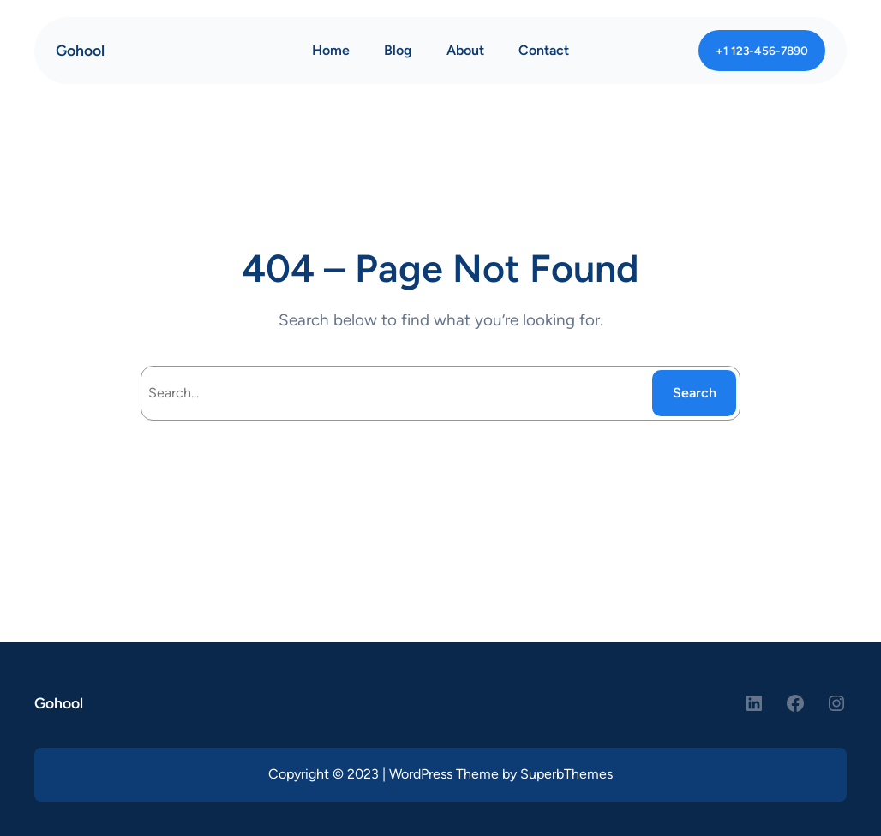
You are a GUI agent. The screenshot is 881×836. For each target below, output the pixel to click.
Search (694, 393)
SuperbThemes (566, 774)
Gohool (80, 50)
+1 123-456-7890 (762, 50)
